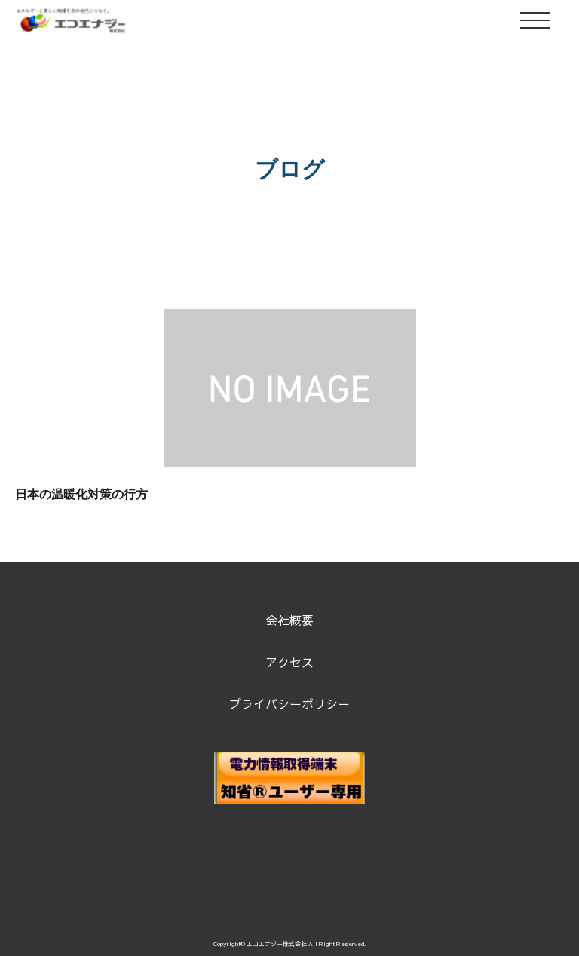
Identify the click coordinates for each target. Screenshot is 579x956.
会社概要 (289, 619)
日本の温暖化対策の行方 (81, 494)
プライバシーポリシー (289, 703)
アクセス (289, 662)
